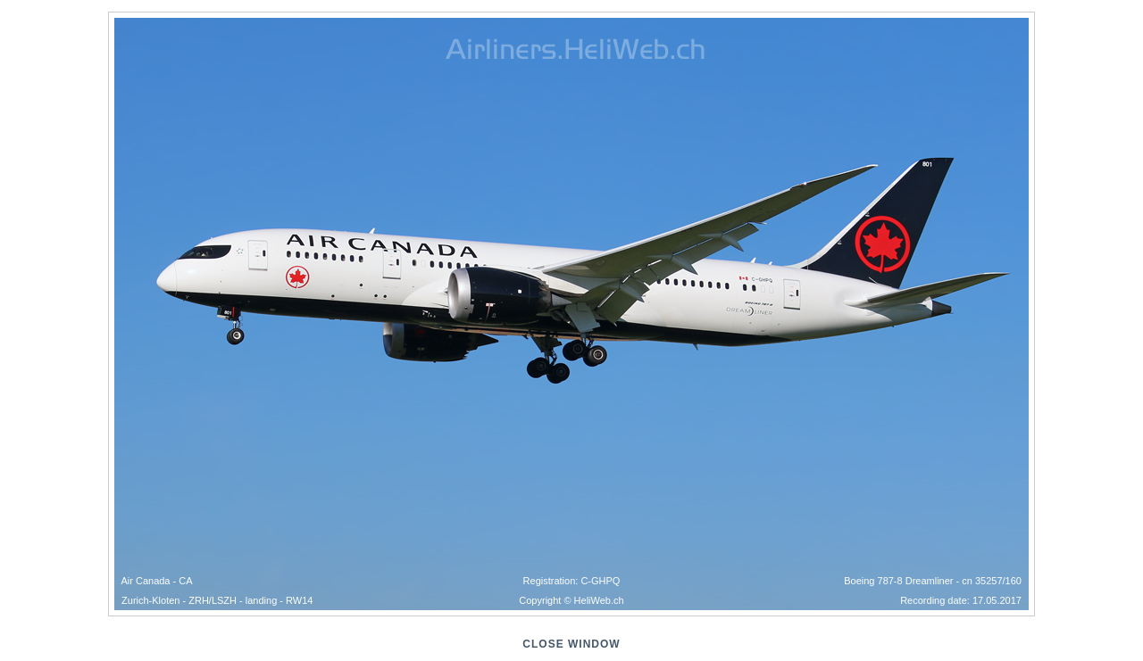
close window (571, 644)
